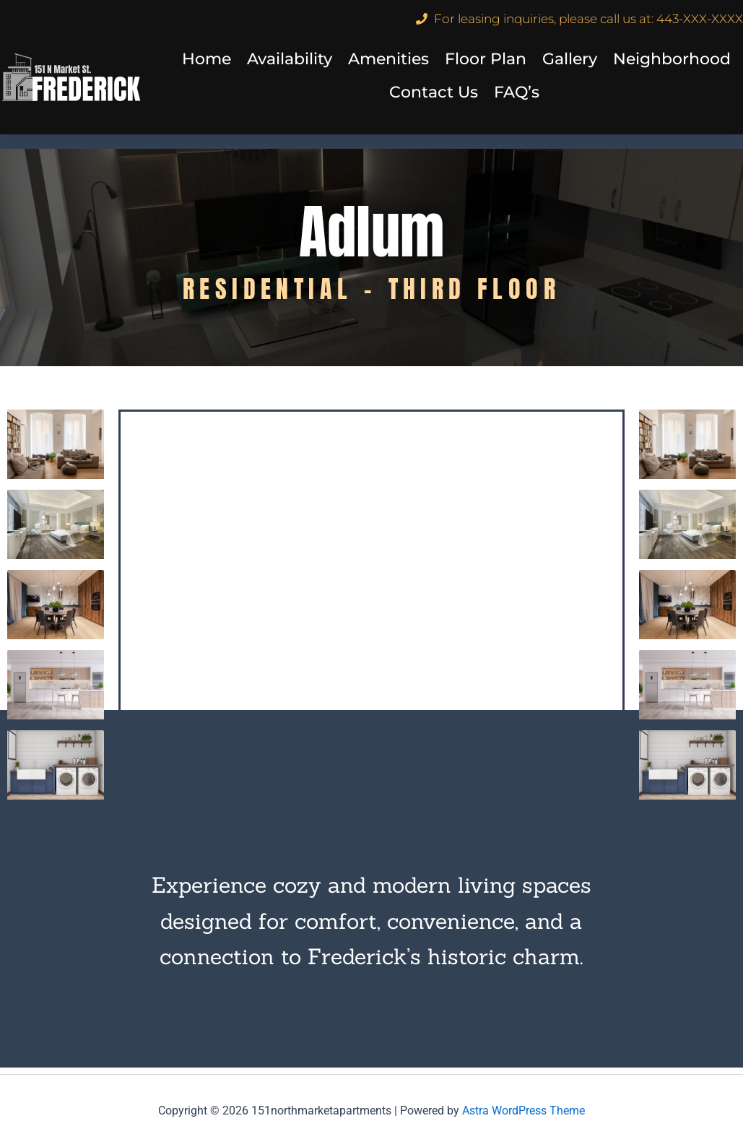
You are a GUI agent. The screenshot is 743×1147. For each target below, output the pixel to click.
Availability (289, 59)
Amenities (388, 59)
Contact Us (433, 92)
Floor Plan (485, 59)
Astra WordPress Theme (523, 1110)
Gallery (569, 59)
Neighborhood (672, 59)
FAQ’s (516, 92)
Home (206, 59)
